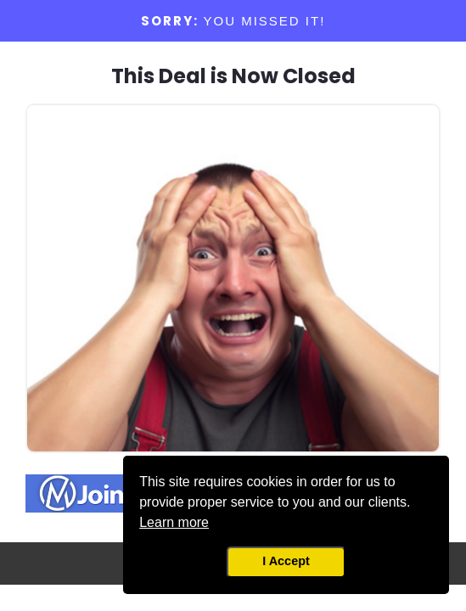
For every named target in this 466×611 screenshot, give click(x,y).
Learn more (174, 522)
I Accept (285, 561)
